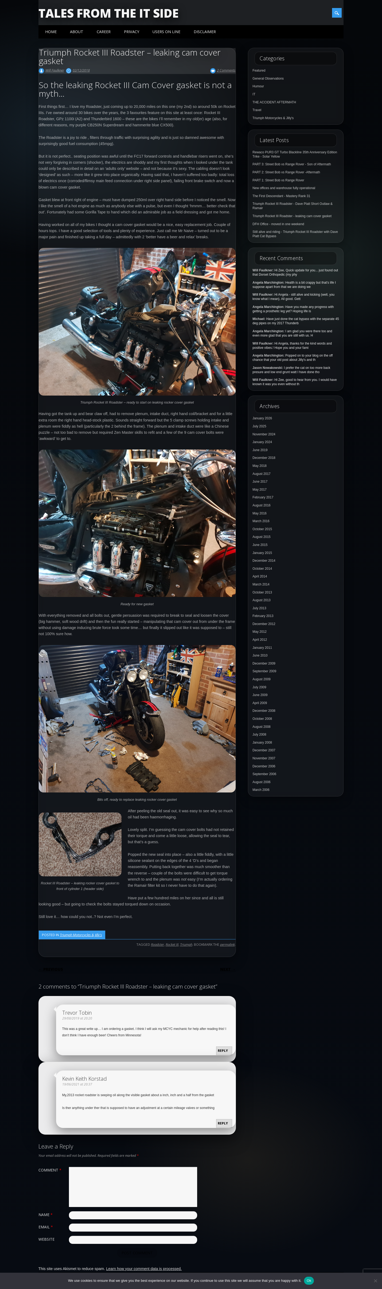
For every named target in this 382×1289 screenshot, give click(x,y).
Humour (258, 86)
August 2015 (261, 537)
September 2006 (264, 774)
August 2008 (261, 727)
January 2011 (262, 648)
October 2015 (262, 529)
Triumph (186, 944)
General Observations (268, 78)
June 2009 (259, 695)
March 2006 (260, 790)
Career (104, 31)
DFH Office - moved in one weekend (278, 224)
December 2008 (263, 711)
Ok (309, 1281)
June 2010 (259, 655)
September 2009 (264, 671)
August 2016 (261, 505)
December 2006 (263, 766)
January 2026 (262, 418)
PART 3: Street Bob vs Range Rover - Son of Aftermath (291, 164)
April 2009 (259, 703)
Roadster (157, 944)
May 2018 (259, 466)
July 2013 (259, 608)
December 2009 (263, 663)
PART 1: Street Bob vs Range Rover (278, 180)
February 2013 (262, 616)
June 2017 (259, 481)
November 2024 (263, 434)
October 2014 (262, 569)
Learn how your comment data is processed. (144, 1269)
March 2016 (260, 521)
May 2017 (259, 489)
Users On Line (166, 31)
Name (46, 1214)
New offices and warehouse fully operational (283, 188)
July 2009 (259, 687)
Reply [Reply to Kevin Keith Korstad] (223, 1123)
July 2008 (259, 734)
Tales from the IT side (108, 13)
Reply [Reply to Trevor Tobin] (223, 1050)
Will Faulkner (54, 70)
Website (46, 1239)
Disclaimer (205, 31)
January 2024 (262, 442)
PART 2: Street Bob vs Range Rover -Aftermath (286, 172)
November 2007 (263, 758)
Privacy (131, 31)
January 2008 (262, 742)
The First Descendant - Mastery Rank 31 (281, 196)
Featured (258, 70)
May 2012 (259, 632)
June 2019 (259, 450)
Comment (50, 1170)
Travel (256, 110)
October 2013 (262, 592)
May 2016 (259, 513)
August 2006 (261, 782)
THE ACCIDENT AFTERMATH (274, 102)
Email (46, 1226)
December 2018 (263, 458)
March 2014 (260, 584)
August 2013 (261, 600)
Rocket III (172, 944)
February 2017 (262, 497)
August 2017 (261, 474)
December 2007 (263, 750)
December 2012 (263, 624)
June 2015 (259, 545)
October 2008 (262, 719)
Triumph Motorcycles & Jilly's (81, 934)
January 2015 (262, 553)
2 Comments (226, 70)
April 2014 (259, 576)
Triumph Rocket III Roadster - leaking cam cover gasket (292, 216)
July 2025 (259, 426)
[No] (375, 1280)
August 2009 (261, 679)
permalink (227, 944)
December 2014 (263, 561)
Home (51, 31)
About (76, 31)
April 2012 (259, 640)
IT (253, 94)
